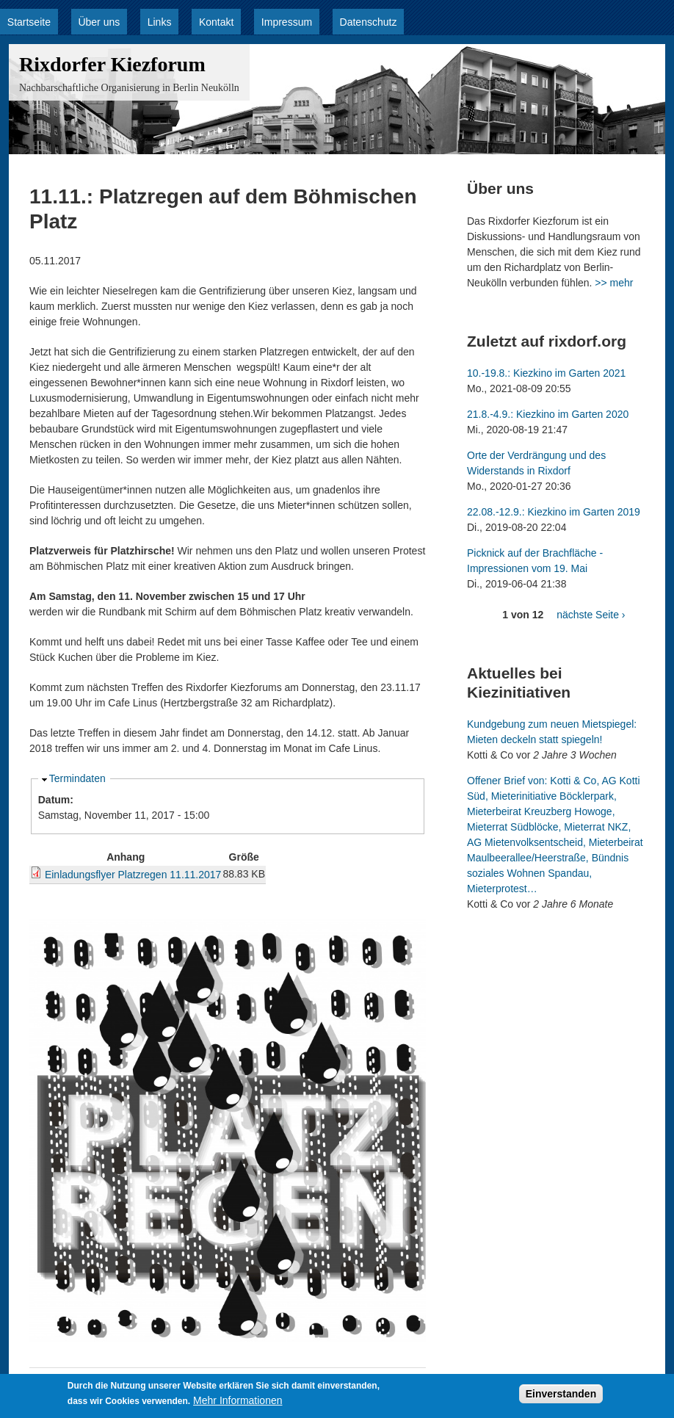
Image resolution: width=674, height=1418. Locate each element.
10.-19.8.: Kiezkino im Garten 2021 (546, 373)
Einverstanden (561, 1394)
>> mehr (614, 283)
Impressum (286, 22)
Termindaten (77, 778)
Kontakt (216, 22)
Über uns (99, 22)
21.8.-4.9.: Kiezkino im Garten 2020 (547, 414)
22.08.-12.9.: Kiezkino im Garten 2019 (553, 512)
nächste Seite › (591, 615)
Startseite (29, 22)
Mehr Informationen (237, 1401)
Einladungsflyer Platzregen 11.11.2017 (133, 874)
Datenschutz (368, 22)
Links (160, 22)
